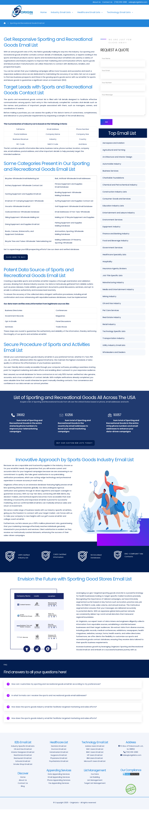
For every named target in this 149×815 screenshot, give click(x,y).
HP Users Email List (95, 761)
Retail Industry (109, 324)
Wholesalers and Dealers (114, 352)
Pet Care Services (111, 310)
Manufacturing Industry (113, 283)
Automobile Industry (112, 164)
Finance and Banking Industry (116, 234)
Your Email (106, 70)
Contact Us (107, 2)
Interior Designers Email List (22, 758)
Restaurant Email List (23, 764)
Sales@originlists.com (132, 761)
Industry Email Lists (61, 12)
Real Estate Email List (23, 761)
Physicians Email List (58, 764)
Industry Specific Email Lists (22, 751)
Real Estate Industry (112, 317)
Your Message (107, 95)
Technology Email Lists (119, 12)
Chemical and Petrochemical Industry (120, 185)
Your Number (107, 83)
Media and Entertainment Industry (118, 290)
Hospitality (107, 262)
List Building (95, 783)
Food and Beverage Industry (115, 241)
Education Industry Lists (113, 206)
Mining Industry (109, 297)
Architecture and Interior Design (117, 157)
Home (43, 12)
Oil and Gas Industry (112, 304)
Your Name (106, 58)
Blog (23, 792)
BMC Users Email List (94, 758)
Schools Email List (22, 767)
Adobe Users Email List (94, 751)
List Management (94, 786)
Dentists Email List (58, 751)
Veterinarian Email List (58, 758)
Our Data (95, 779)
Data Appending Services (59, 779)
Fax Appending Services (59, 789)
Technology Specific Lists (114, 331)
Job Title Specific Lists (112, 276)
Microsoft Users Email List (95, 767)
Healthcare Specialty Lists (114, 255)
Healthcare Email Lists (88, 12)
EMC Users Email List (94, 754)
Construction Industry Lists (115, 192)
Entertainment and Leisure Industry (119, 213)
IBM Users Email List (95, 764)
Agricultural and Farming (114, 150)
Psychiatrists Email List (58, 767)
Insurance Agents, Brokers (115, 269)
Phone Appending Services (58, 786)
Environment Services (112, 220)
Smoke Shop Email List (22, 770)
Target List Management (95, 789)
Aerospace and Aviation (113, 143)
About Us (97, 2)
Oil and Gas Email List (23, 754)
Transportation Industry (113, 338)
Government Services (113, 248)
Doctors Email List (58, 754)
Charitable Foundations (113, 178)
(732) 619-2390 (131, 758)
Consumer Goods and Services (117, 199)
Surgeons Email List (59, 761)
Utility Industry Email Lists (114, 345)
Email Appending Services (59, 783)
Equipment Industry (111, 227)
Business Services (110, 171)
